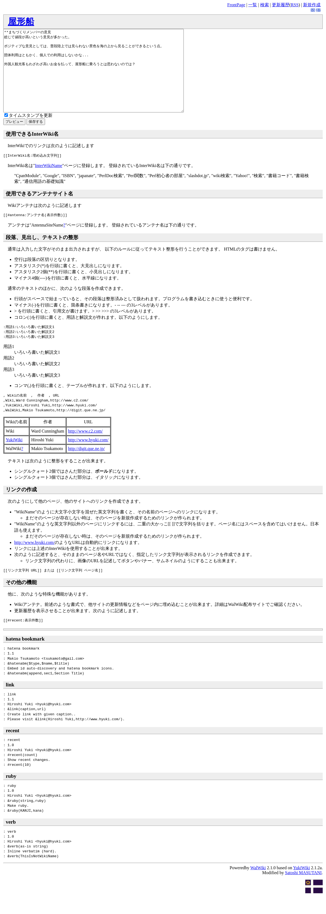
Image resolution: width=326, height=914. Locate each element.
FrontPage (236, 4)
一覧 (252, 4)
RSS (294, 4)
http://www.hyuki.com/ (88, 456)
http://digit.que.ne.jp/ (86, 465)
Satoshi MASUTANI (303, 889)
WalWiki (258, 884)
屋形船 (21, 21)
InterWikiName (48, 182)
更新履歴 (280, 4)
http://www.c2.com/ (85, 447)
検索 (264, 4)
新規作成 (312, 4)
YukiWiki (14, 456)
